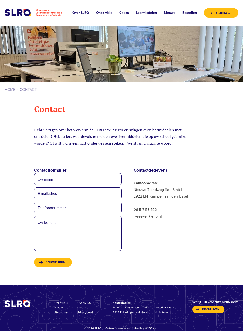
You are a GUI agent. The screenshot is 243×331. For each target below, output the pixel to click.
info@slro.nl (163, 312)
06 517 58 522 (145, 209)
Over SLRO (80, 12)
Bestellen (189, 12)
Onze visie (104, 12)
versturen (55, 262)
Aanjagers (124, 328)
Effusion (153, 328)
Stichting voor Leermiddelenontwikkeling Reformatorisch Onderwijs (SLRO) (33, 12)
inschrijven (210, 310)
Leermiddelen (146, 12)
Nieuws (169, 12)
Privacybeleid (85, 312)
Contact (224, 12)
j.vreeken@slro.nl (148, 216)
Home (10, 89)
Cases (124, 12)
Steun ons (61, 312)
